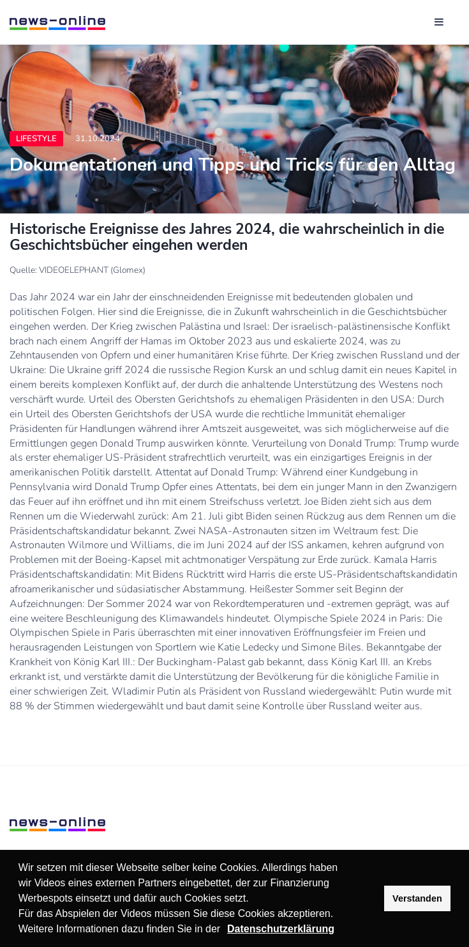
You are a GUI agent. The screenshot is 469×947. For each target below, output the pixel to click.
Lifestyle (36, 138)
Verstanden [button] (417, 898)
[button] (225, 930)
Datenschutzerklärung (280, 928)
